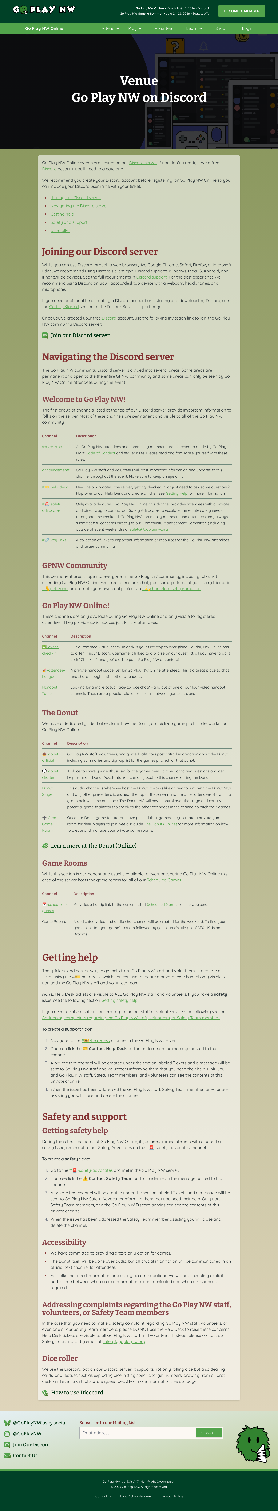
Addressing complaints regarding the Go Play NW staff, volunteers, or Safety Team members (131, 1017)
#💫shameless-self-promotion (171, 588)
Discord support (151, 277)
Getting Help (176, 493)
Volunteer (164, 28)
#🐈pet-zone (55, 588)
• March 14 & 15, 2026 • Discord (172, 8)
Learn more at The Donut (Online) (93, 846)
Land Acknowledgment (137, 1496)
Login (247, 28)
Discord (49, 168)
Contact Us (25, 1455)
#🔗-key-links (54, 540)
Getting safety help (119, 1000)
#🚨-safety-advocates (91, 1170)
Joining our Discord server (76, 197)
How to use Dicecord (77, 1393)
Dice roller (60, 230)
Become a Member (241, 11)
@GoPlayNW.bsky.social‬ (40, 1423)
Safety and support (69, 222)
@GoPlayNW (27, 1434)
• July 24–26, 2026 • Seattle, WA (164, 14)
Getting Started (64, 306)
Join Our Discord (31, 1445)
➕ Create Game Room (51, 823)
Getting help (62, 214)
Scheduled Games (164, 879)
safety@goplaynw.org (149, 529)
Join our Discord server (80, 335)
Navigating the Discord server (79, 205)
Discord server (143, 162)
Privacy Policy (172, 1496)
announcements (56, 470)
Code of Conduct (100, 453)
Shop (220, 28)
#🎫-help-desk (55, 487)
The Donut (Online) (160, 824)
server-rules (52, 446)
